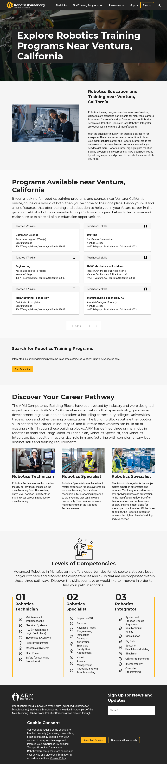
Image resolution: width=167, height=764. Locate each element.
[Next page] (96, 326)
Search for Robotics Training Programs (52, 348)
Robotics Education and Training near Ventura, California (113, 96)
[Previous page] (89, 326)
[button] (159, 5)
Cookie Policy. (58, 758)
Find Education (23, 369)
